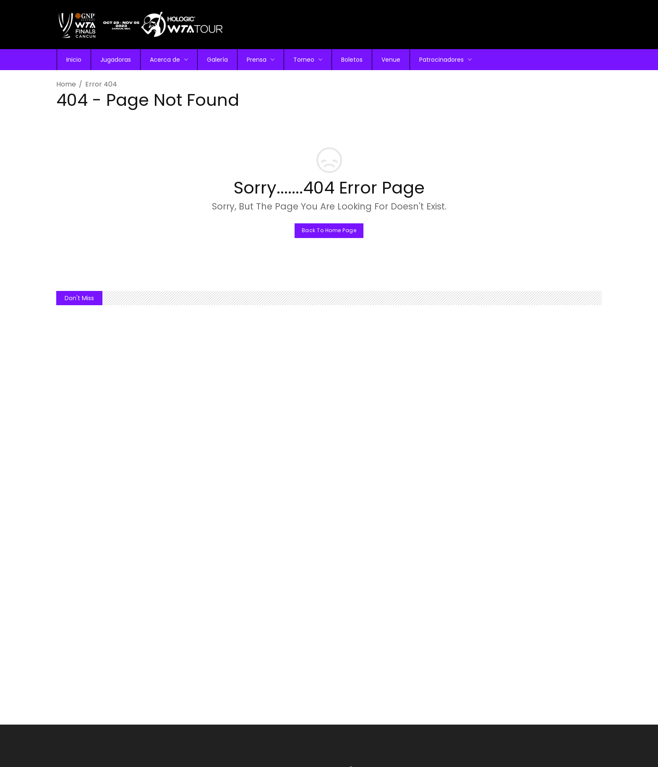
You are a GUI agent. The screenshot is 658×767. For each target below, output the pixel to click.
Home (66, 84)
